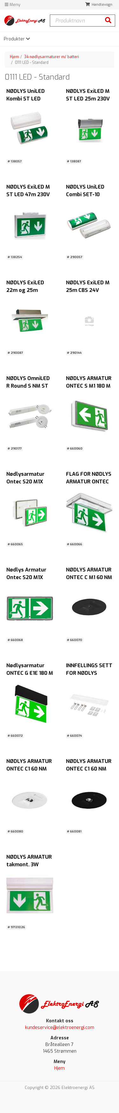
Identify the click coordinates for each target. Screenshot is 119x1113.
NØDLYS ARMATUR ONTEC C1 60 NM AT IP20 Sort (88, 769)
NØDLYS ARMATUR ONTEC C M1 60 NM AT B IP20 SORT (89, 577)
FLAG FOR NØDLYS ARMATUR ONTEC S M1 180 (88, 482)
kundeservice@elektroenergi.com (59, 1028)
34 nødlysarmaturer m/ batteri (51, 56)
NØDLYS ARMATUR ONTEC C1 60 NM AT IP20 (29, 769)
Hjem (14, 56)
